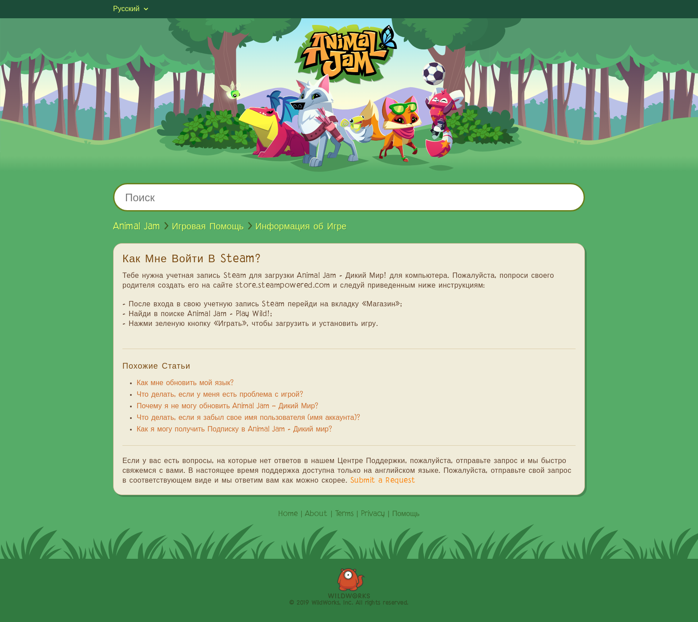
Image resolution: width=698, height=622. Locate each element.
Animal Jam (136, 226)
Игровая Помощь (208, 226)
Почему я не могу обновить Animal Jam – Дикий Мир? (227, 406)
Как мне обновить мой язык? (185, 383)
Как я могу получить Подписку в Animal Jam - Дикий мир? (234, 429)
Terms (344, 514)
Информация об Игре (301, 226)
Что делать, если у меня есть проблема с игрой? (220, 394)
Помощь (406, 514)
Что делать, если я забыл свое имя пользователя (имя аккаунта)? (248, 418)
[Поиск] (349, 197)
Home (288, 514)
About (316, 514)
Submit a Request (383, 480)
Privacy (373, 514)
